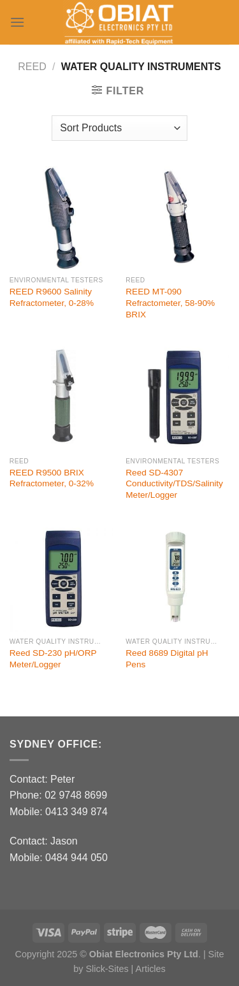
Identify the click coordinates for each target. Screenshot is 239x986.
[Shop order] (119, 128)
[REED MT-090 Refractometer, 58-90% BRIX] (177, 218)
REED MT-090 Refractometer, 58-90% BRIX (170, 303)
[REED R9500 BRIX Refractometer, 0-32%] (61, 399)
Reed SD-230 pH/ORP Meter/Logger (53, 658)
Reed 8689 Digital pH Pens (167, 658)
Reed (32, 66)
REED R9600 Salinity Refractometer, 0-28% (52, 297)
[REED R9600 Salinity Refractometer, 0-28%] (61, 218)
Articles (151, 969)
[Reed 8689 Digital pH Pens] (177, 580)
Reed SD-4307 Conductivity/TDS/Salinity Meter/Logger (174, 484)
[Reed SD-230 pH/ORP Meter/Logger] (61, 580)
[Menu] (17, 22)
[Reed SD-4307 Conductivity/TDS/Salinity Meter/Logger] (177, 399)
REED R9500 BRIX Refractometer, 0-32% (52, 478)
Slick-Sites (106, 969)
